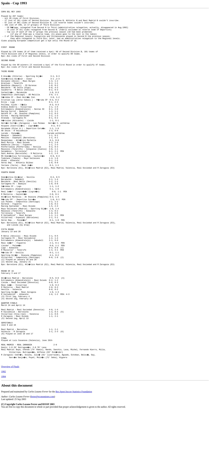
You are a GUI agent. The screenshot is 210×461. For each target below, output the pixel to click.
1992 (3, 422)
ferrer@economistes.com (42, 447)
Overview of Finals (10, 417)
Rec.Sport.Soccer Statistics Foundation (74, 442)
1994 (3, 427)
